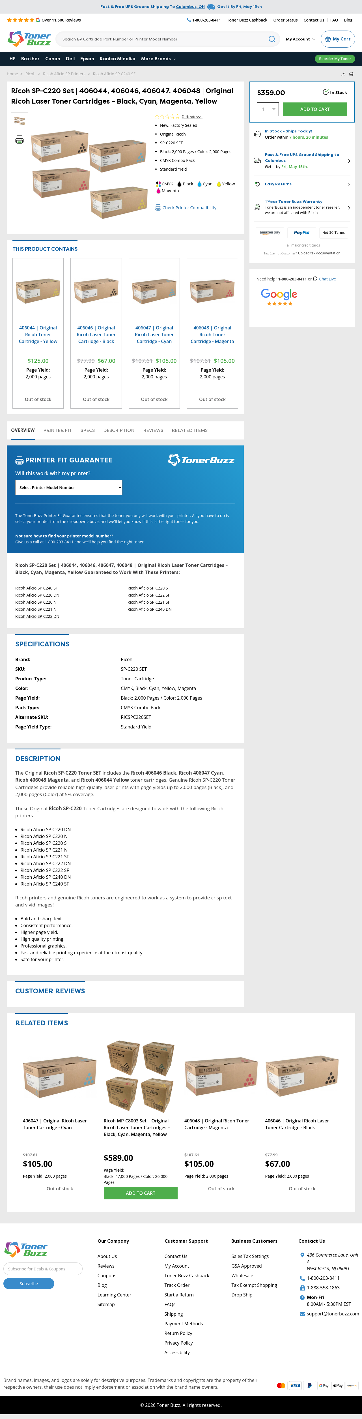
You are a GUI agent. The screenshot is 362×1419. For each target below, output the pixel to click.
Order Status (285, 20)
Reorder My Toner (335, 58)
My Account (300, 39)
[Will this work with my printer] (68, 487)
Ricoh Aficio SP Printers (64, 73)
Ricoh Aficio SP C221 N (36, 609)
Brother (30, 59)
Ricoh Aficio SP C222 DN (37, 616)
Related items (190, 430)
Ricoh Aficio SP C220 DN (37, 595)
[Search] (167, 39)
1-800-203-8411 (323, 1278)
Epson (87, 59)
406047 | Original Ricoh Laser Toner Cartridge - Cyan (154, 334)
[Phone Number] (204, 20)
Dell (70, 59)
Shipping (174, 1314)
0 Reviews (192, 116)
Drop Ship (241, 1295)
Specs (88, 430)
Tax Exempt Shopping (254, 1285)
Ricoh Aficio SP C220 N (36, 602)
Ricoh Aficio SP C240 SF (114, 73)
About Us (107, 1256)
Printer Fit (57, 430)
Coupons (107, 1275)
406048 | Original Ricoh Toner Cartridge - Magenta (212, 334)
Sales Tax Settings (250, 1256)
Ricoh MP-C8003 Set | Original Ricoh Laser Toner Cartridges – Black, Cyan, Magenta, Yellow (137, 1127)
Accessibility (177, 1352)
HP (13, 59)
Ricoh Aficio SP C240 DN (150, 609)
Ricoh (30, 73)
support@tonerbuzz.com (333, 1314)
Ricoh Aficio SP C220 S (148, 588)
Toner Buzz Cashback (247, 20)
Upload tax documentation (319, 253)
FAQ (334, 20)
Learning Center (114, 1295)
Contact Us (314, 20)
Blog (348, 20)
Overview (23, 430)
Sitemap (106, 1304)
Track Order (177, 1285)
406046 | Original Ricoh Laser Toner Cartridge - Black (96, 334)
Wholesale (242, 1275)
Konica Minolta (117, 59)
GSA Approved (246, 1266)
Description (119, 430)
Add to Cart (140, 1193)
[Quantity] (268, 109)
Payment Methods (184, 1324)
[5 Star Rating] (44, 20)
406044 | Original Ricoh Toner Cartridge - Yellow (38, 334)
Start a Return (179, 1295)
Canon (52, 59)
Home (12, 73)
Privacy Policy (179, 1343)
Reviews (153, 430)
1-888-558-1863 (323, 1288)
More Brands (158, 59)
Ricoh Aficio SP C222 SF (149, 595)
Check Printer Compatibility (185, 207)
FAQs (170, 1304)
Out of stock (38, 399)
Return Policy (178, 1333)
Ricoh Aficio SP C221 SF (149, 602)
